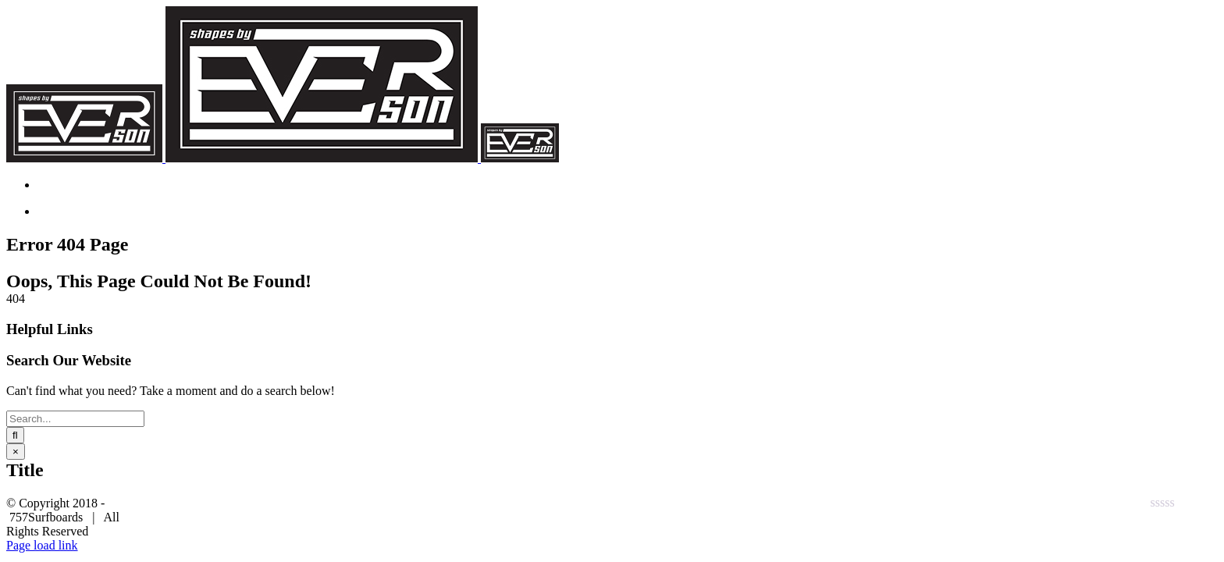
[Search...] (75, 419)
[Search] (15, 435)
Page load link (42, 545)
